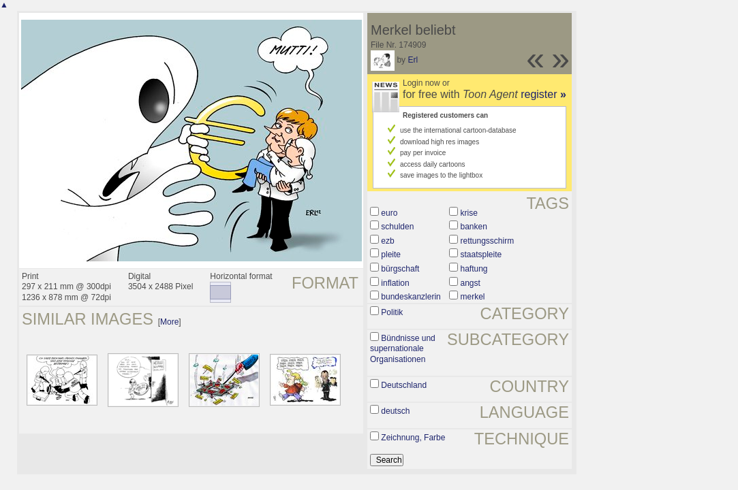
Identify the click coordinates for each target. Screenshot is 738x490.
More (169, 322)
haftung (473, 269)
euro (389, 213)
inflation (395, 283)
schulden (397, 226)
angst (470, 283)
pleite (391, 254)
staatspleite (481, 254)
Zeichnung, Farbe (413, 437)
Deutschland (404, 385)
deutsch (395, 411)
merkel (472, 296)
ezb (387, 241)
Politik (392, 312)
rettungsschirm (487, 241)
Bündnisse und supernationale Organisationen (402, 348)
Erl (413, 60)
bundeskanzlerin (410, 296)
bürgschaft (400, 269)
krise (468, 213)
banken (473, 226)
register (543, 94)
